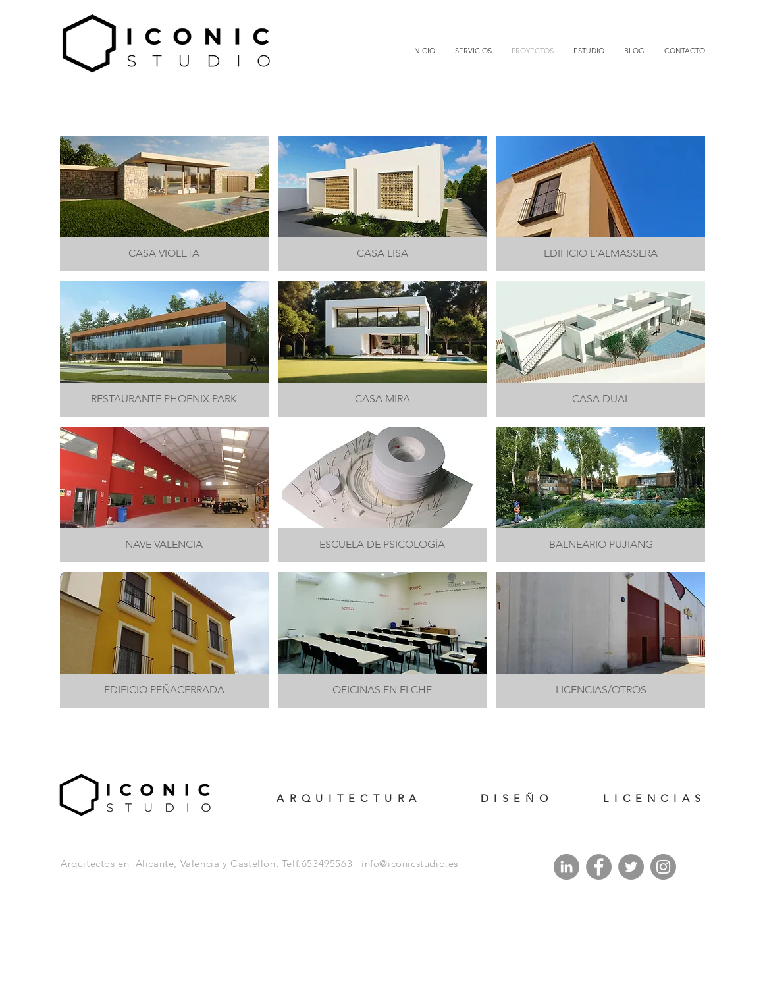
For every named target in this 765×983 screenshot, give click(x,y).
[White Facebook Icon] (586, 947)
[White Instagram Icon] (622, 947)
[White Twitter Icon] (604, 947)
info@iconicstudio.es (409, 863)
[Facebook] (599, 867)
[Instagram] (663, 867)
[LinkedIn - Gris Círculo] (566, 867)
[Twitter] (631, 867)
